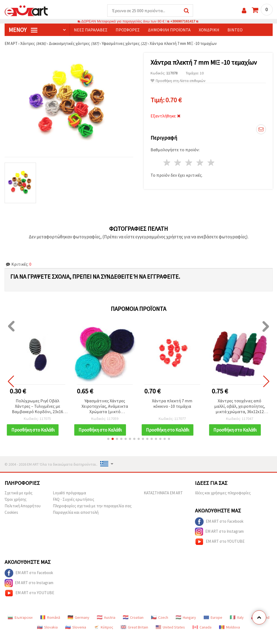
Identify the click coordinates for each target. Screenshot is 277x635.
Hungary (186, 617)
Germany (78, 617)
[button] (108, 439)
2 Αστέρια (178, 162)
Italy (237, 617)
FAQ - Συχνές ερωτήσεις (73, 499)
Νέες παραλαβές (90, 30)
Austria (106, 617)
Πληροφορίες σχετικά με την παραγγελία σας (92, 506)
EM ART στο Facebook (219, 522)
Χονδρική (209, 30)
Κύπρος (103, 627)
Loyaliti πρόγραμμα (69, 493)
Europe (213, 617)
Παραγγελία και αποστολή (76, 512)
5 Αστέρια (211, 162)
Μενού (23, 30)
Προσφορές (128, 30)
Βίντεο (235, 30)
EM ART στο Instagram (219, 532)
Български (20, 617)
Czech (159, 617)
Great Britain (134, 627)
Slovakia (47, 627)
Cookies (11, 512)
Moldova (229, 627)
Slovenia (75, 627)
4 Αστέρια (200, 162)
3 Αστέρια (189, 162)
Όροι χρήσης (16, 499)
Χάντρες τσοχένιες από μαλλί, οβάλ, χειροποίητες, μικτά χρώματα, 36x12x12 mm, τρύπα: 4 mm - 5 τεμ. (239, 406)
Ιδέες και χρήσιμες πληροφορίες (223, 493)
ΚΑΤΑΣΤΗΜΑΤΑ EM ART (163, 493)
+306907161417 (183, 21)
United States (170, 627)
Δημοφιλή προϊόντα (169, 30)
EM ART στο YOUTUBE (220, 542)
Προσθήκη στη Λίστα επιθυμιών (178, 81)
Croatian (133, 617)
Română (50, 617)
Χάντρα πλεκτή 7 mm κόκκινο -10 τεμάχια (172, 403)
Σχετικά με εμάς (18, 493)
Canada (202, 627)
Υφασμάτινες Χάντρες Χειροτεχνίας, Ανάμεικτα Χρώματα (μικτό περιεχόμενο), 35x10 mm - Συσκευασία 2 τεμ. (104, 406)
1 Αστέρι (166, 162)
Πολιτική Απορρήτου (23, 506)
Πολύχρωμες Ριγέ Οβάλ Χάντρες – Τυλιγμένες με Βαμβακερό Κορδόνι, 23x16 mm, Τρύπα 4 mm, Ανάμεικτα (37, 406)
